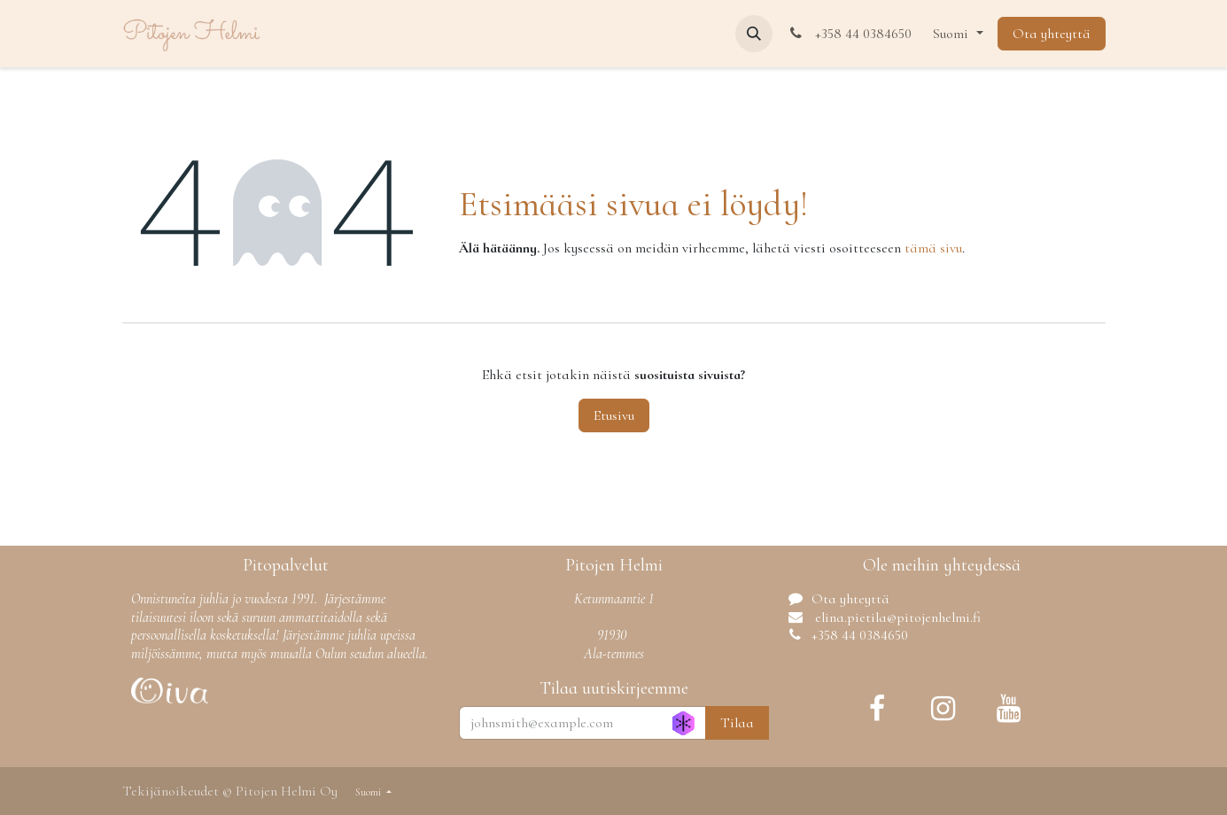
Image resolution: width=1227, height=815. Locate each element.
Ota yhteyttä (1052, 34)
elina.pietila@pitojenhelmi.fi (896, 617)
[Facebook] (877, 708)
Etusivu (614, 415)
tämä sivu (933, 248)
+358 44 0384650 (849, 34)
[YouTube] (1009, 708)
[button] (754, 33)
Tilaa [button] (737, 723)
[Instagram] (943, 708)
